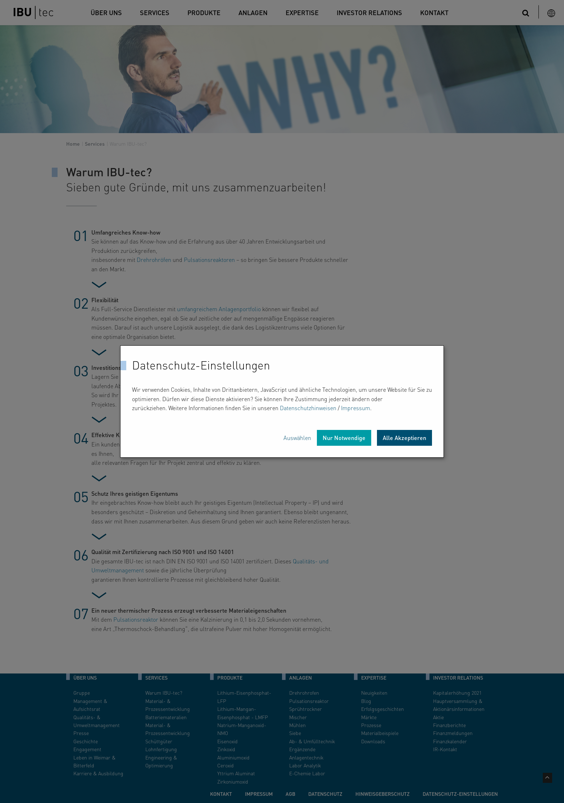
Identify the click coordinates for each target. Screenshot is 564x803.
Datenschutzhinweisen (308, 408)
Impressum (355, 408)
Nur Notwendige (344, 437)
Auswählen (297, 437)
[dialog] (282, 401)
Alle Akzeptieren (404, 437)
